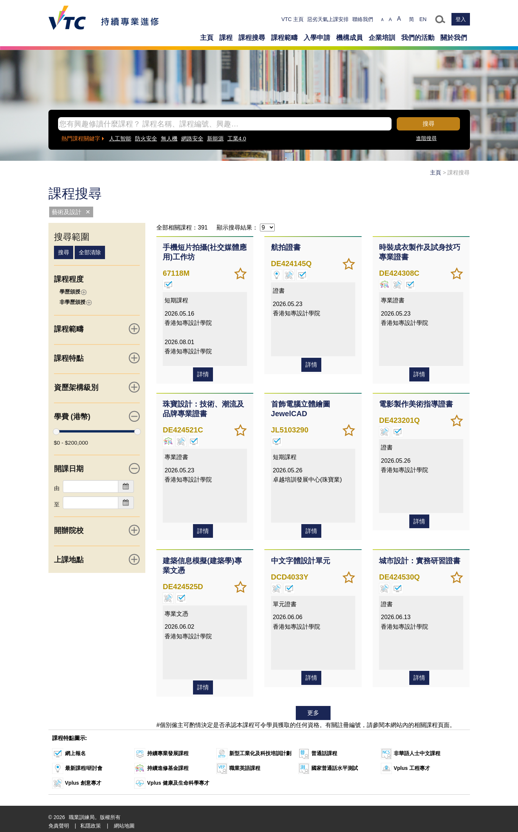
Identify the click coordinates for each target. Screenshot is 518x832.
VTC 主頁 (292, 19)
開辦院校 (97, 530)
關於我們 (453, 37)
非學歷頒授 (76, 302)
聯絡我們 (362, 19)
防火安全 (146, 138)
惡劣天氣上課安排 (328, 19)
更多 (313, 707)
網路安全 (192, 138)
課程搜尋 (251, 37)
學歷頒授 (73, 292)
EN (422, 19)
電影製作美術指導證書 (415, 401)
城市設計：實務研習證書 (419, 556)
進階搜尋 (426, 138)
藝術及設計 (66, 212)
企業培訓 (382, 37)
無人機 (169, 138)
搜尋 (428, 123)
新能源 (215, 138)
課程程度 (69, 279)
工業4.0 (236, 138)
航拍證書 (284, 246)
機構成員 (349, 37)
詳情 (203, 372)
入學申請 (317, 37)
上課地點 (97, 559)
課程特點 (97, 357)
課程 (226, 37)
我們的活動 (417, 37)
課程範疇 (284, 37)
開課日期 (97, 468)
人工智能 (120, 138)
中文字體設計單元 (299, 556)
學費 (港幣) (97, 416)
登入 (461, 19)
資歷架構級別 (97, 387)
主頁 (206, 37)
